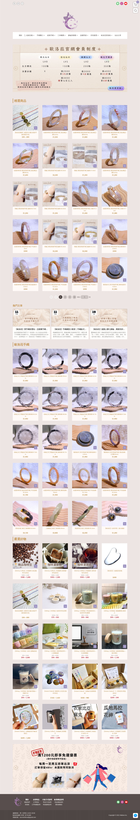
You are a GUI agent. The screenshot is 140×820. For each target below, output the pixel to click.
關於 (27, 799)
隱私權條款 (58, 804)
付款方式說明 (47, 799)
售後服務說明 (47, 804)
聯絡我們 (27, 802)
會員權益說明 (59, 799)
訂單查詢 (36, 802)
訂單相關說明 (36, 804)
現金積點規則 (59, 802)
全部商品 (36, 799)
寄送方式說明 (47, 802)
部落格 (27, 804)
